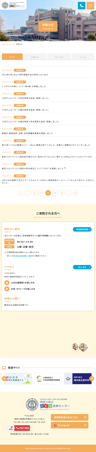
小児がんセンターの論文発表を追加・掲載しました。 (25, 109)
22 (41, 192)
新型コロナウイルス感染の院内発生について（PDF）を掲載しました (33, 168)
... (27, 192)
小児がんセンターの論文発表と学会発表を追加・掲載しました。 (31, 121)
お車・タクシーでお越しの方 (23, 289)
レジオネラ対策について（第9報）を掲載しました (24, 86)
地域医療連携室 (82, 229)
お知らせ (35, 57)
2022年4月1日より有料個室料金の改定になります (25, 74)
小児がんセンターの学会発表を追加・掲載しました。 (25, 98)
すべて (12, 57)
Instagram (62, 425)
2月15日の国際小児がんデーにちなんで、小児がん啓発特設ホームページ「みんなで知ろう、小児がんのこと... (48, 181)
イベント (82, 57)
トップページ (7, 44)
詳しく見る (82, 267)
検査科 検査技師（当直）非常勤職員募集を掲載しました (27, 133)
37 (75, 192)
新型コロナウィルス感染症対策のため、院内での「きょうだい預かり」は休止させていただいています (47, 156)
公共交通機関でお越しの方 (23, 282)
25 (61, 192)
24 (55, 192)
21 (34, 192)
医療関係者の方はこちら (66, 417)
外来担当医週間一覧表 (23, 255)
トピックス (59, 57)
